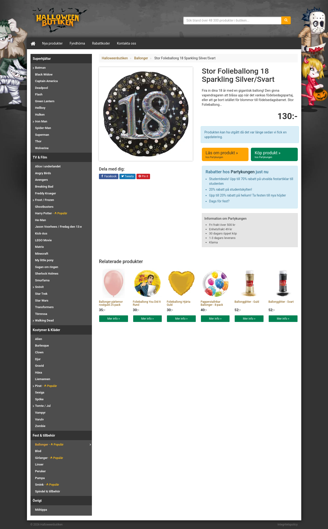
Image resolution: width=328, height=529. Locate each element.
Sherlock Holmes (46, 273)
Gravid (39, 365)
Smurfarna (42, 280)
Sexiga (39, 392)
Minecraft (41, 253)
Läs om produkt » (225, 154)
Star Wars (42, 300)
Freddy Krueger (45, 193)
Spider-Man (43, 128)
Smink (47, 484)
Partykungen (243, 171)
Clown (39, 352)
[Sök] (286, 20)
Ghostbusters (44, 206)
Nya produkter (52, 43)
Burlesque (42, 345)
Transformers (44, 307)
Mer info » (113, 318)
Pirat (46, 386)
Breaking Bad (44, 186)
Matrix (39, 247)
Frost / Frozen (44, 200)
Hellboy (40, 108)
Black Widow (44, 74)
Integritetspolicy (288, 524)
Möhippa (41, 509)
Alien (38, 339)
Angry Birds (43, 173)
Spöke (39, 399)
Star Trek (41, 293)
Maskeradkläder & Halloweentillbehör (59, 20)
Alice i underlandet (48, 166)
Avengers (41, 179)
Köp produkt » (274, 154)
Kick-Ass (41, 233)
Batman (40, 67)
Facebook (109, 176)
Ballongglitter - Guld (246, 301)
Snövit (39, 287)
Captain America (46, 81)
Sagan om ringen (46, 267)
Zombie (40, 426)
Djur (38, 359)
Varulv (39, 419)
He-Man (40, 220)
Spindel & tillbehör (47, 491)
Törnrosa (41, 314)
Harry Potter (51, 213)
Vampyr (40, 412)
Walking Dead (44, 320)
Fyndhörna (77, 43)
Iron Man (41, 121)
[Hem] (33, 43)
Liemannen (42, 379)
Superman (42, 134)
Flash (38, 94)
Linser (39, 464)
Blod (38, 451)
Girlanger (49, 458)
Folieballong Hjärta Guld (178, 303)
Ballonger (49, 444)
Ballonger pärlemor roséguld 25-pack (111, 303)
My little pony (44, 260)
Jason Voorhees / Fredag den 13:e (58, 226)
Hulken (40, 114)
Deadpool (41, 88)
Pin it (143, 176)
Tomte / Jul (43, 406)
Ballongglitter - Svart (281, 301)
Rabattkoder (101, 43)
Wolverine (42, 148)
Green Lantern (44, 101)
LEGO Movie (43, 240)
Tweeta (127, 176)
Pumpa (40, 478)
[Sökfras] (232, 20)
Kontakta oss (126, 43)
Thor (38, 141)
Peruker (40, 471)
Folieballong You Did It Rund (147, 303)
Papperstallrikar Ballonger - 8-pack (212, 303)
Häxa (38, 372)
